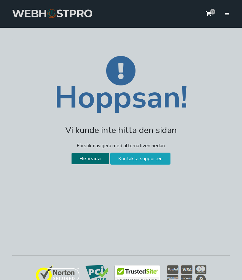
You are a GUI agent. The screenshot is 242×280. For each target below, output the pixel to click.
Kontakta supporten (140, 158)
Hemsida (90, 158)
